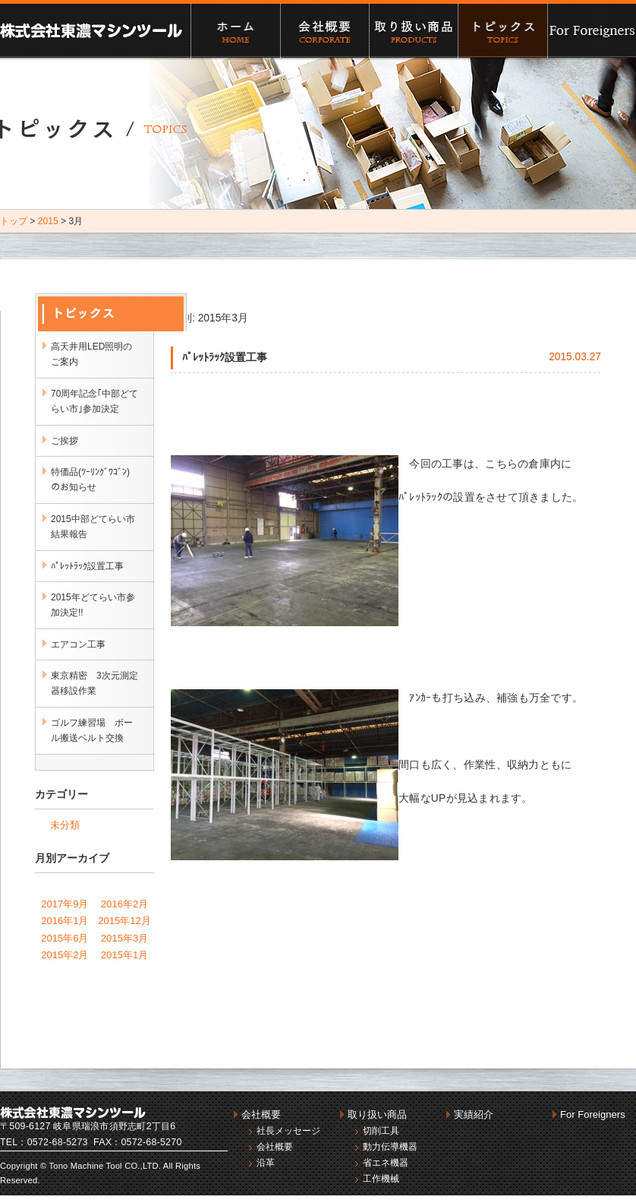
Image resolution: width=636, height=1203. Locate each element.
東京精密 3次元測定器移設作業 (94, 683)
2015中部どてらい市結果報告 (93, 527)
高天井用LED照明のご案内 (91, 354)
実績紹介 (502, 31)
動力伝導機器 (390, 1146)
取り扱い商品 (413, 31)
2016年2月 (124, 904)
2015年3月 (124, 938)
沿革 (266, 1162)
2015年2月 (64, 955)
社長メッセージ (288, 1130)
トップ (13, 221)
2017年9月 (64, 904)
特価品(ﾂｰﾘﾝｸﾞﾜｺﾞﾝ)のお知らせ (90, 479)
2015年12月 (124, 920)
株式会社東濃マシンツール (91, 30)
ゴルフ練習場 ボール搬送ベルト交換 (92, 730)
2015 (48, 221)
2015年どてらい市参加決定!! (93, 605)
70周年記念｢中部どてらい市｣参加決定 (94, 401)
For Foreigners (591, 31)
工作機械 (381, 1178)
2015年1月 (124, 955)
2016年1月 (64, 920)
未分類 (65, 825)
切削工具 (381, 1130)
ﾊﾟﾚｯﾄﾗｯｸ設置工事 (87, 566)
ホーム (234, 31)
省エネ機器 (385, 1162)
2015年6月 (64, 938)
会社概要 (324, 31)
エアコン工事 (78, 644)
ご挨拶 (64, 440)
